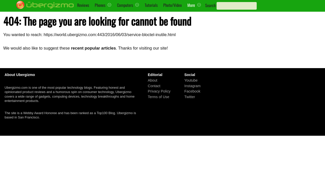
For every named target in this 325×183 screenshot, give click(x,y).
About (152, 80)
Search (210, 5)
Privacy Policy (159, 91)
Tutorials (151, 5)
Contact (154, 86)
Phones (100, 5)
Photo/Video (172, 5)
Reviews (83, 5)
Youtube (191, 80)
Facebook (192, 91)
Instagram (192, 86)
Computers (125, 5)
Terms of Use (158, 97)
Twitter (189, 97)
